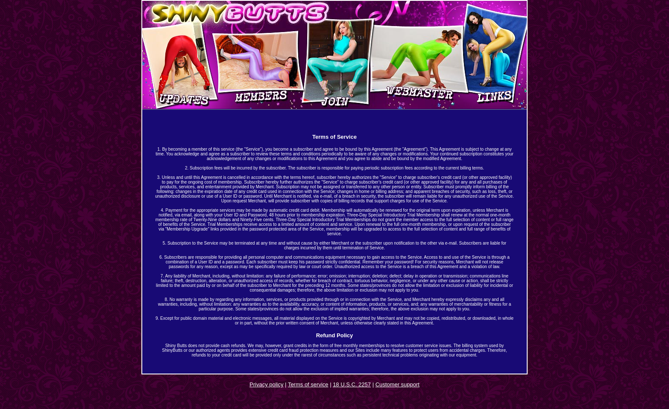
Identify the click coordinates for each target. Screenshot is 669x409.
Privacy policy (266, 384)
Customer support (398, 384)
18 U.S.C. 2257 (352, 384)
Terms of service (308, 384)
